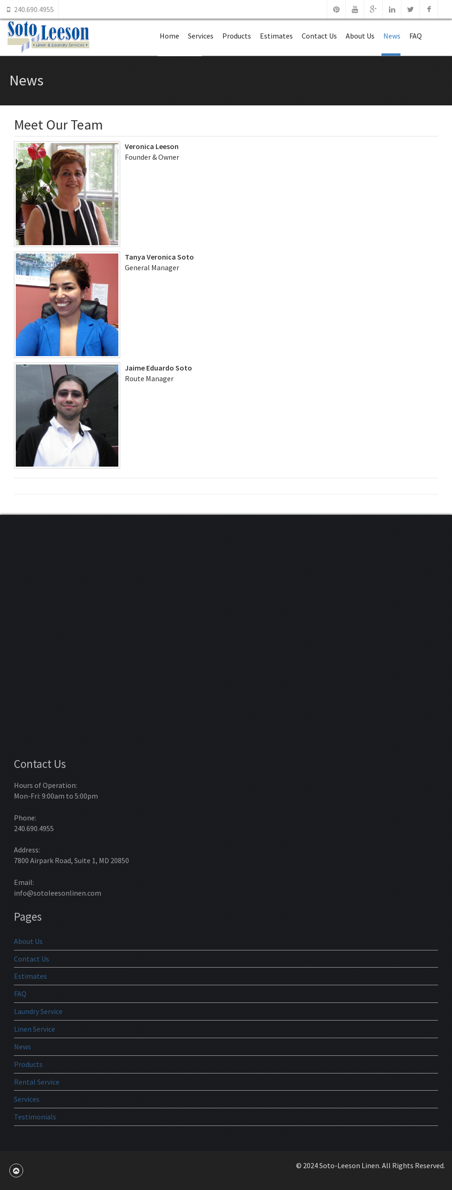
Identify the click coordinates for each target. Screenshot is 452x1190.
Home (169, 35)
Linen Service (34, 1029)
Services (200, 35)
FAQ (415, 35)
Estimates (276, 35)
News (391, 35)
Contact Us (319, 35)
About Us (360, 35)
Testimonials (35, 1116)
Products (236, 35)
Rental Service (36, 1081)
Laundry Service (38, 1011)
